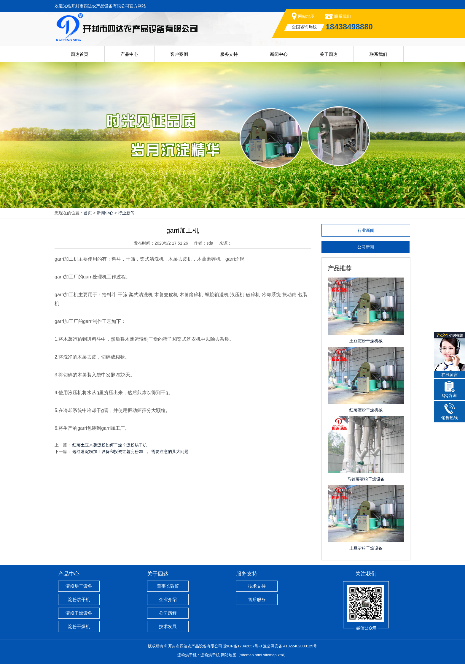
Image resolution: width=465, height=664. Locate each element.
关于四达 (328, 54)
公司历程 (168, 613)
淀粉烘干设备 (79, 586)
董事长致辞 (168, 586)
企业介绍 (168, 599)
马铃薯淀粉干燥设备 (366, 479)
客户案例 (179, 54)
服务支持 (229, 54)
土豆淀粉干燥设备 (366, 548)
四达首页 (79, 54)
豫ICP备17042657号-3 (242, 646)
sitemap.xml (273, 655)
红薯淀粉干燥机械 (366, 410)
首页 (88, 212)
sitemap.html (251, 655)
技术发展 (168, 626)
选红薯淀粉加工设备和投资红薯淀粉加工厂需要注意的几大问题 (130, 451)
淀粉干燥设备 (79, 613)
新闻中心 (279, 54)
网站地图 (306, 16)
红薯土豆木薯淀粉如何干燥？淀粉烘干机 (109, 445)
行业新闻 (126, 212)
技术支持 (257, 586)
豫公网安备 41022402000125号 (290, 646)
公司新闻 (365, 247)
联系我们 (342, 16)
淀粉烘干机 (79, 599)
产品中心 (129, 54)
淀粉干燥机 (79, 626)
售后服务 (257, 599)
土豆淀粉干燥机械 (366, 340)
